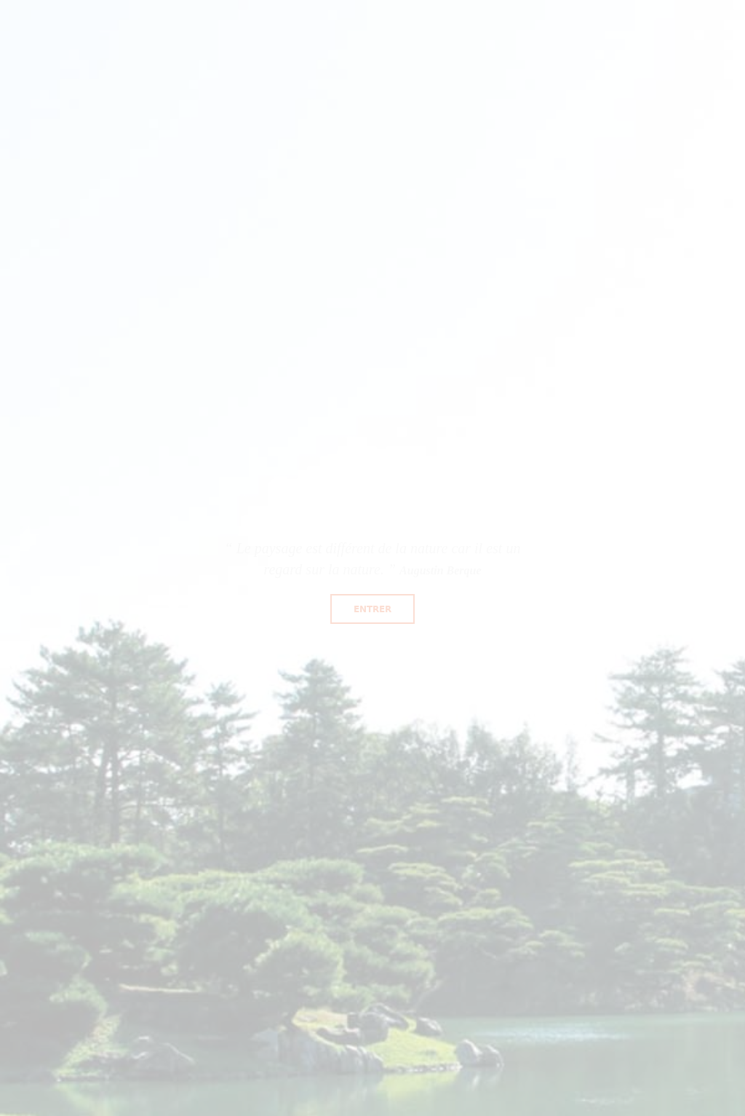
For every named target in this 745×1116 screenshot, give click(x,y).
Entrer (372, 609)
